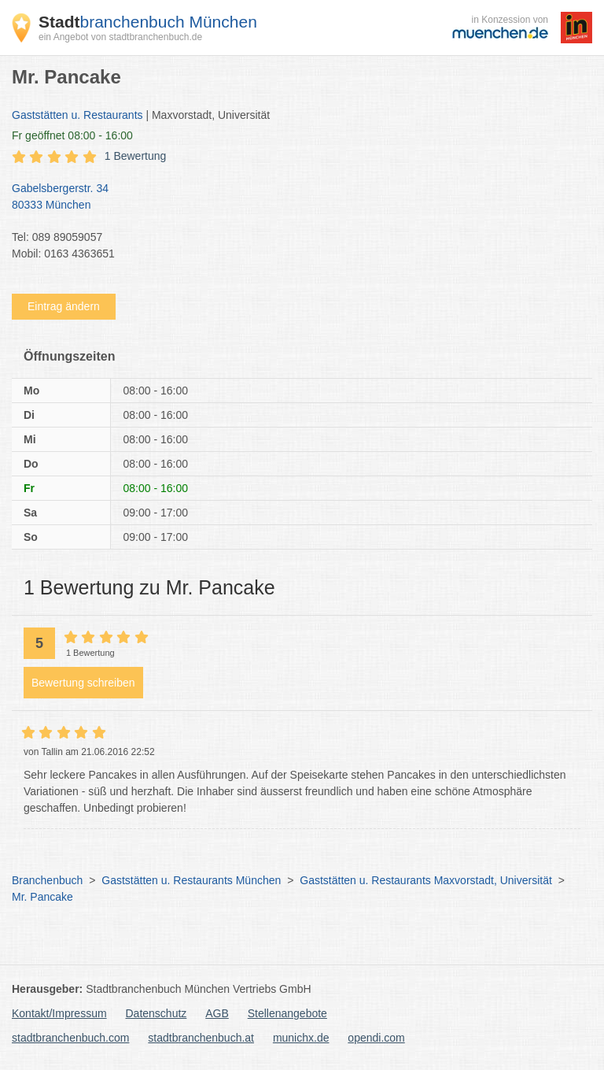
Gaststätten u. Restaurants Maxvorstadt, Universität (426, 880)
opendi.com (376, 1037)
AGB (217, 1013)
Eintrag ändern (64, 306)
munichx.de (301, 1037)
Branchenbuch (47, 880)
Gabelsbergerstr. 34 (294, 197)
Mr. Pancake (42, 896)
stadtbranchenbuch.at (201, 1037)
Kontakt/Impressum (59, 1013)
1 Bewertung (136, 156)
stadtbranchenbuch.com (70, 1037)
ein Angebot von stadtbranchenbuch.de (120, 37)
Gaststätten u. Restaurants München (191, 880)
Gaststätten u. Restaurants (77, 115)
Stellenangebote (287, 1013)
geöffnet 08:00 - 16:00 (72, 135)
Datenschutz (156, 1013)
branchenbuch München (148, 22)
